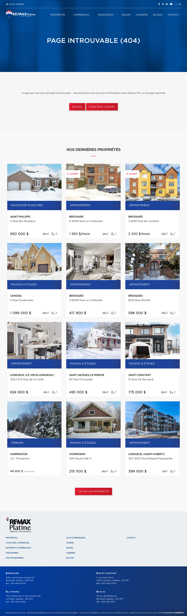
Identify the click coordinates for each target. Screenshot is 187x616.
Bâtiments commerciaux (18, 548)
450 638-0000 (108, 583)
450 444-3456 (17, 602)
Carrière (142, 15)
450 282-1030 (108, 602)
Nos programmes (15, 558)
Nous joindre (16, 4)
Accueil (77, 107)
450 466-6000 (18, 583)
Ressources (105, 15)
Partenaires (12, 553)
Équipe (126, 15)
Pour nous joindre (102, 107)
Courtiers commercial (17, 543)
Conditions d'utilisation (140, 613)
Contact (173, 15)
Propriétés (57, 15)
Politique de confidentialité (114, 613)
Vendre (70, 543)
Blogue (158, 15)
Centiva (178, 612)
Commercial (81, 15)
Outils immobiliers (75, 538)
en (179, 4)
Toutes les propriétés (93, 492)
